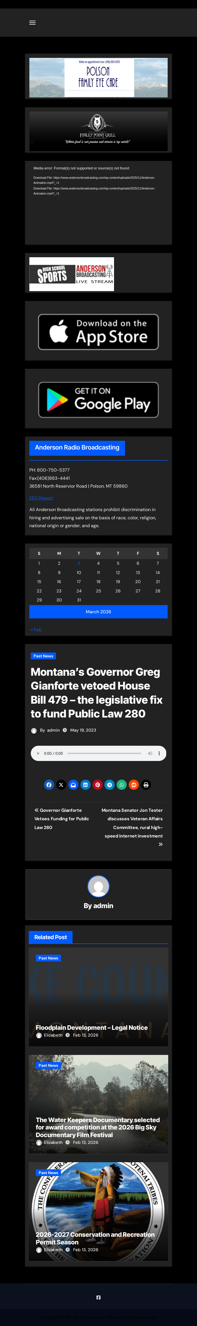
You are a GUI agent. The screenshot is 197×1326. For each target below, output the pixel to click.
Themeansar (144, 1317)
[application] (98, 204)
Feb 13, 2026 (85, 1035)
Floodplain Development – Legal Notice (92, 1027)
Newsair (115, 1317)
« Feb (36, 630)
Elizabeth (50, 1035)
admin (53, 730)
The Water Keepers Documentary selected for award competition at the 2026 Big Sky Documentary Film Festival (98, 1127)
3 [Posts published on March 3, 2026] (79, 563)
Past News (43, 655)
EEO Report (41, 498)
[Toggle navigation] (32, 22)
